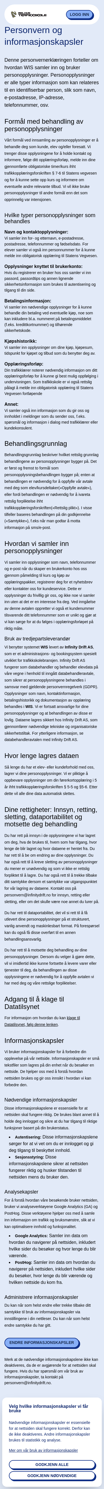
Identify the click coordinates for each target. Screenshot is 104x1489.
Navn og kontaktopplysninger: (36, 232)
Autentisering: (28, 1137)
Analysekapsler (21, 1192)
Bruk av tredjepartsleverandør (37, 639)
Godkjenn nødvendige (52, 1475)
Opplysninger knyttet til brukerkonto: (43, 266)
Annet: (11, 404)
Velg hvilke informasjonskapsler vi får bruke (48, 1408)
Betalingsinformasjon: (27, 301)
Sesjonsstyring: (29, 1157)
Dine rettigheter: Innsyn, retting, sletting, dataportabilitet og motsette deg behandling (50, 817)
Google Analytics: (31, 1236)
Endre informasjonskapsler (41, 1342)
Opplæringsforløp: (23, 364)
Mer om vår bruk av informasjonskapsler (43, 1450)
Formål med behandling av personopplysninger (43, 125)
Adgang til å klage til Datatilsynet (34, 1003)
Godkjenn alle (52, 1464)
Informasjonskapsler (34, 1040)
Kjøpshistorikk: (20, 341)
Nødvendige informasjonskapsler (40, 1100)
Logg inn (79, 14)
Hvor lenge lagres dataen (41, 755)
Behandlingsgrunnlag (35, 443)
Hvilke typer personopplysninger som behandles (49, 218)
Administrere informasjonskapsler (41, 1297)
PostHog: (23, 1262)
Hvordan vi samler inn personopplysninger (36, 547)
